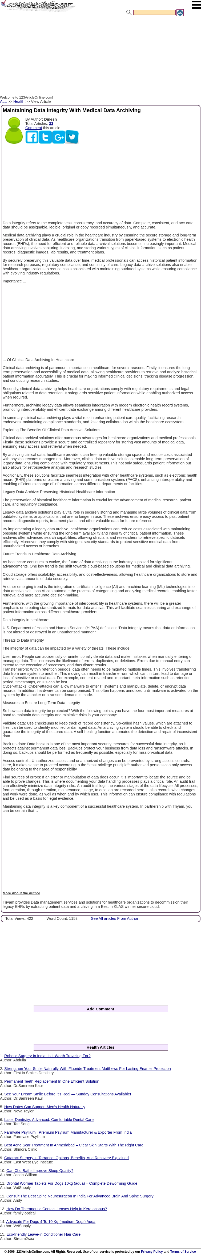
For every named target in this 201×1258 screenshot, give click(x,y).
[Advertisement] (100, 56)
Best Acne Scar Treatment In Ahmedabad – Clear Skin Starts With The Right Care (73, 1145)
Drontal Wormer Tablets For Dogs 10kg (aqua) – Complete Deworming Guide (71, 1183)
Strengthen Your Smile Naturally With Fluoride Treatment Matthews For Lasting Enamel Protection (87, 1068)
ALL (3, 101)
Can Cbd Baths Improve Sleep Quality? (39, 1170)
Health (19, 101)
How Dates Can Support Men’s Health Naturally (44, 1107)
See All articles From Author (114, 918)
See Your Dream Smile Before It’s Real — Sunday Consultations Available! (67, 1094)
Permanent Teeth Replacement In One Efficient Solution (51, 1081)
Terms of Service (183, 1251)
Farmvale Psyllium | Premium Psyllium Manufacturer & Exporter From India (68, 1132)
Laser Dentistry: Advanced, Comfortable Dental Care (49, 1119)
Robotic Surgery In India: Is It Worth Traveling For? (47, 1056)
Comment (33, 128)
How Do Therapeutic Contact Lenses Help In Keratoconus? (56, 1209)
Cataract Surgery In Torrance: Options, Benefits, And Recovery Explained (66, 1158)
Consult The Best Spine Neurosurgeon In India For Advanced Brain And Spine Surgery (80, 1196)
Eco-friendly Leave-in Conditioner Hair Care (43, 1234)
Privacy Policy (152, 1251)
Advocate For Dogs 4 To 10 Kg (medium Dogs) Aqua (50, 1221)
